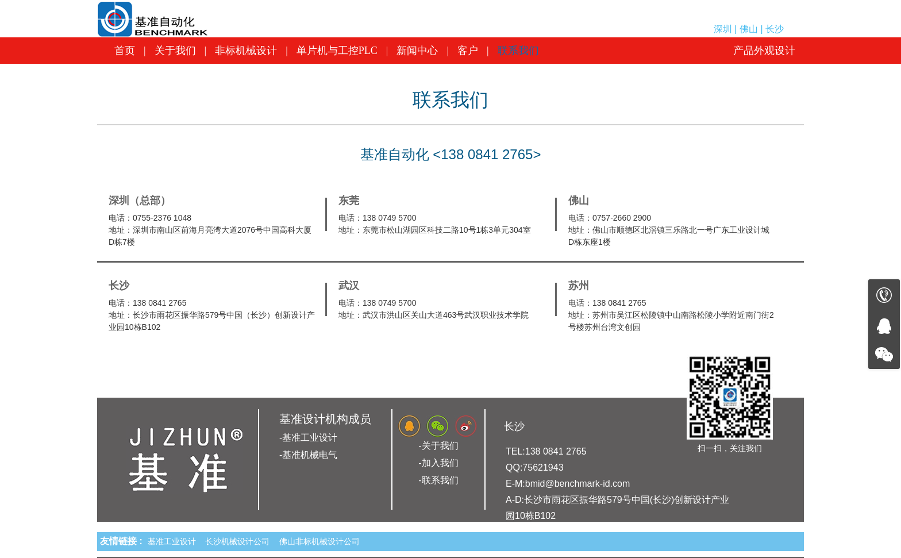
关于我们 (175, 50)
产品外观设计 (764, 50)
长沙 (514, 426)
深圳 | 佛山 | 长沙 (749, 29)
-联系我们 (438, 480)
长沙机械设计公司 (239, 541)
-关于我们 (438, 446)
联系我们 (518, 50)
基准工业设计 (174, 541)
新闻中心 (417, 50)
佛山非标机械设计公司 (321, 541)
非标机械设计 (246, 50)
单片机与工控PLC (337, 50)
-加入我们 (438, 463)
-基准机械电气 (308, 455)
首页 (124, 50)
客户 (467, 50)
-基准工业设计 (308, 437)
